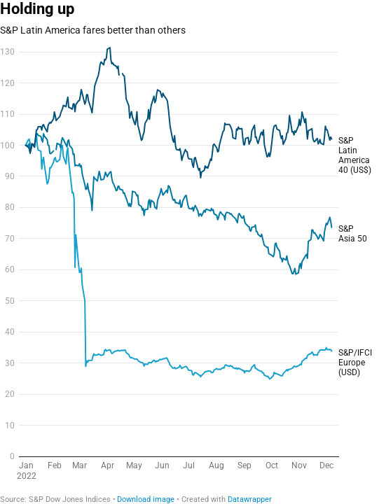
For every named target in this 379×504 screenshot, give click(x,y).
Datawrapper (250, 499)
